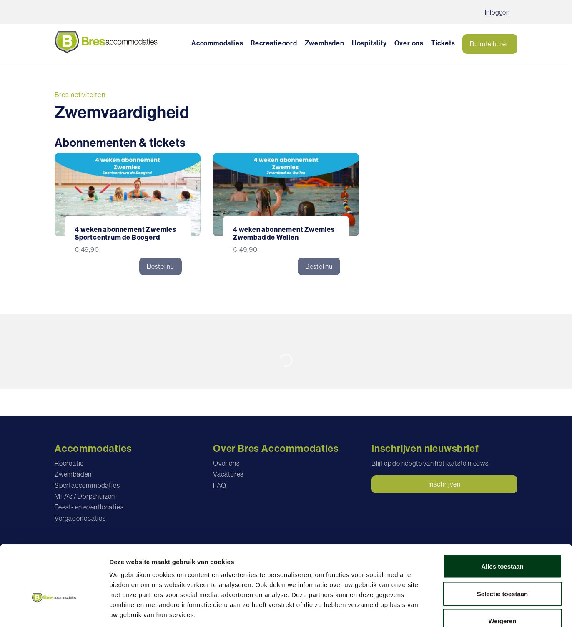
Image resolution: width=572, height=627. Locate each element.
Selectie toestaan (502, 545)
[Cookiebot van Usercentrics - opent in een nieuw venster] (54, 610)
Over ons (226, 463)
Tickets (443, 43)
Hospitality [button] (369, 43)
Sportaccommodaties (87, 485)
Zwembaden (324, 43)
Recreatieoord (274, 43)
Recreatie (69, 463)
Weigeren (502, 572)
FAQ (219, 485)
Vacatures (228, 474)
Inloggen (497, 12)
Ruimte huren (490, 44)
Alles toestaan (502, 517)
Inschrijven (445, 484)
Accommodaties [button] (217, 43)
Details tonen (450, 610)
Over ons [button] (409, 43)
